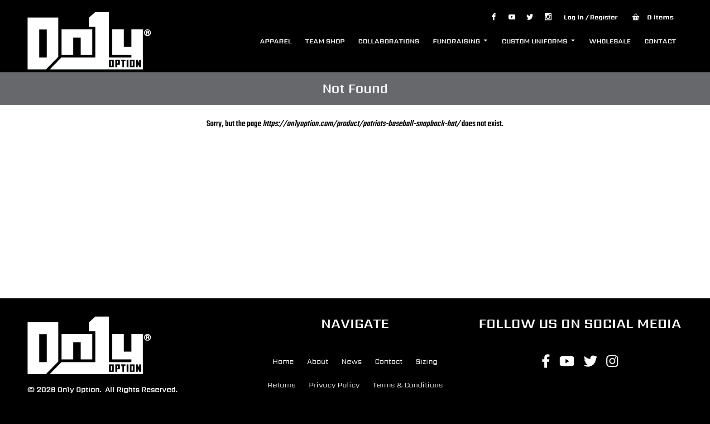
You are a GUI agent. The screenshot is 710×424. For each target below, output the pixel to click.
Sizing (426, 361)
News (351, 361)
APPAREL (276, 41)
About (317, 361)
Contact (389, 361)
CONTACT (660, 41)
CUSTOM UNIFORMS (534, 41)
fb (493, 17)
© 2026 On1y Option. (64, 389)
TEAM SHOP (325, 41)
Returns (282, 385)
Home (283, 361)
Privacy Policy (334, 385)
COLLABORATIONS (388, 41)
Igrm (548, 17)
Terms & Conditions (408, 385)
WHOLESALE (610, 41)
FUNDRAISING (456, 41)
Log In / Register (591, 17)
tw (530, 17)
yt (512, 17)
